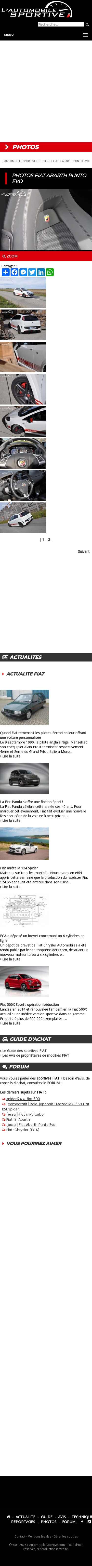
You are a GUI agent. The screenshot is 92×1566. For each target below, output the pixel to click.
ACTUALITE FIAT (25, 674)
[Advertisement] (46, 91)
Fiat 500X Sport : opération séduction (29, 1004)
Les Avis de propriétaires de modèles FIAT (35, 1055)
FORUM (68, 1521)
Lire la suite (11, 756)
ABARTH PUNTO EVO (75, 161)
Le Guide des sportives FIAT (24, 1050)
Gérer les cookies (65, 1536)
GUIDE (47, 1516)
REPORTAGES (23, 1521)
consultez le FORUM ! (44, 1082)
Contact (19, 1536)
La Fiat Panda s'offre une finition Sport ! (31, 801)
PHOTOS (44, 161)
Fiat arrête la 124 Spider (19, 868)
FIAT (56, 161)
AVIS (62, 1516)
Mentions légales (39, 1536)
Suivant (84, 551)
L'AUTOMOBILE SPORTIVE (19, 161)
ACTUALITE (25, 1516)
